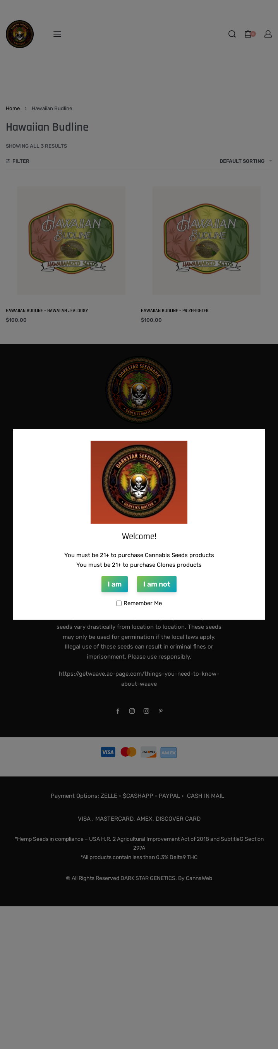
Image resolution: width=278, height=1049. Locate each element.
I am (115, 584)
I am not (156, 584)
